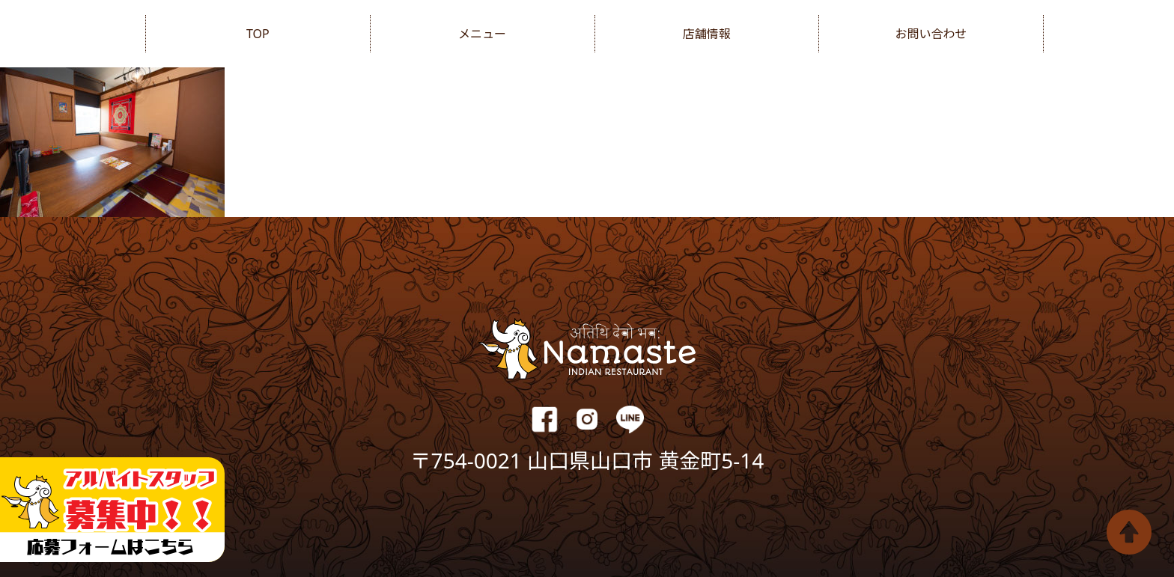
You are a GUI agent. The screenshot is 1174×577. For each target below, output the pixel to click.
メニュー (482, 33)
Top (1129, 532)
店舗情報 (707, 33)
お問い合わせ (931, 33)
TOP (258, 33)
